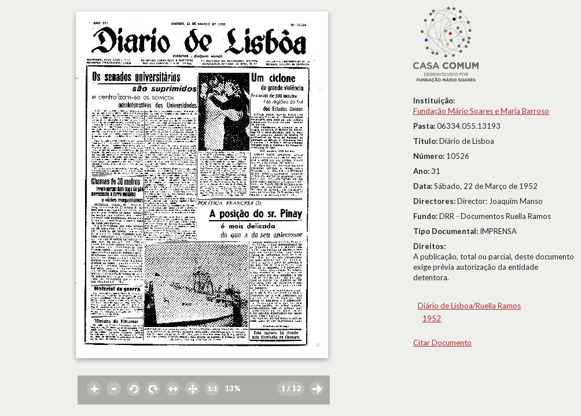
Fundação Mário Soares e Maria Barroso (481, 111)
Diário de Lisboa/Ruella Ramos (469, 305)
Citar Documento (442, 342)
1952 (431, 318)
